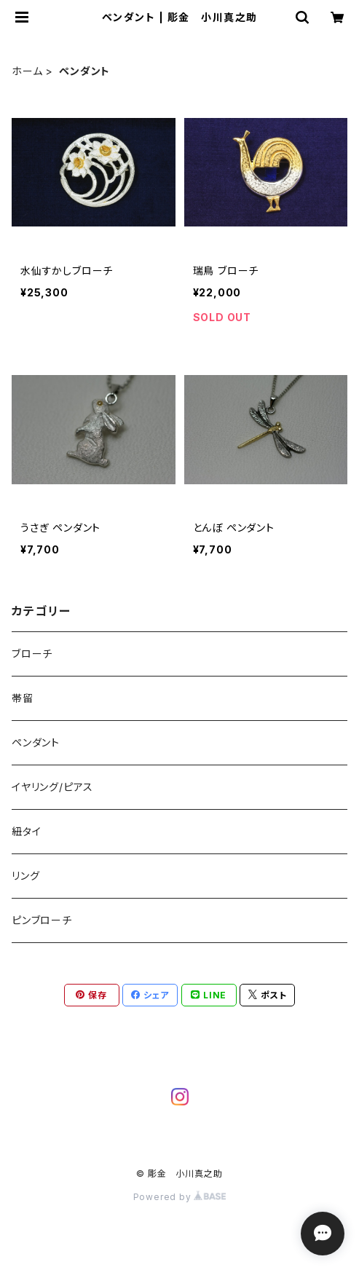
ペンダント (36, 742)
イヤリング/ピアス (52, 787)
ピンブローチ (42, 920)
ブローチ (32, 653)
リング (25, 875)
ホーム (27, 71)
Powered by (179, 1196)
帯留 (22, 698)
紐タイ (26, 831)
